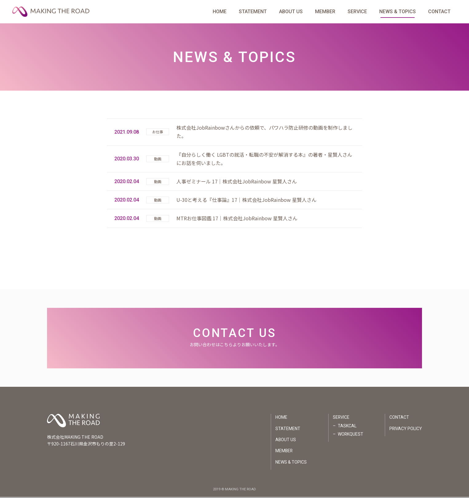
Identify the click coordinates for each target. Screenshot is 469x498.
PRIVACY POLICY (405, 429)
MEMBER (325, 12)
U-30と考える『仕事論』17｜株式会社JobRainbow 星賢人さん (246, 200)
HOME (220, 12)
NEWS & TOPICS (397, 12)
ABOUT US (291, 12)
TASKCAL (346, 426)
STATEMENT (253, 12)
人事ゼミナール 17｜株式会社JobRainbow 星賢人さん (236, 182)
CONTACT (439, 12)
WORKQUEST (350, 435)
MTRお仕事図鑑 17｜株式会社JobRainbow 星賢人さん (237, 219)
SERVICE (357, 12)
